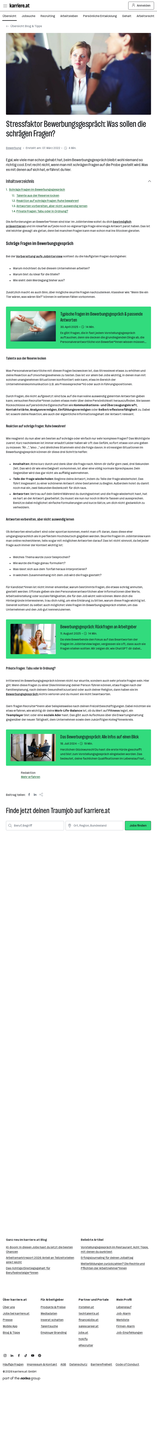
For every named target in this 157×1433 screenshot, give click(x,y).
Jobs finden (138, 825)
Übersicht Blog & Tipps (24, 26)
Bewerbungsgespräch (22, 694)
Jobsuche (28, 16)
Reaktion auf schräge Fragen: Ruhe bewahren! (47, 201)
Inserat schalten (52, 1320)
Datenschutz (78, 1364)
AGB (63, 1364)
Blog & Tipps (11, 1332)
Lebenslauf (123, 1307)
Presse (8, 1320)
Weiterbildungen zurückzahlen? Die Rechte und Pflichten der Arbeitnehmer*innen (113, 1266)
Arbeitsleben (69, 16)
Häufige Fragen (13, 1364)
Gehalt (126, 16)
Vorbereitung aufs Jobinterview (39, 256)
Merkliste (122, 1320)
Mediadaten (49, 1313)
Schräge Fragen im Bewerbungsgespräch (37, 189)
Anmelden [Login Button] (141, 5)
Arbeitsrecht (145, 16)
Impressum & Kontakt (42, 1364)
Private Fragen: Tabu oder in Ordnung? (42, 211)
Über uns (9, 1307)
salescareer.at (89, 1326)
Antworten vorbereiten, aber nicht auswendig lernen (51, 206)
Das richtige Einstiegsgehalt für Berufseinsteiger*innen (28, 1270)
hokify (83, 1339)
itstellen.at (86, 1307)
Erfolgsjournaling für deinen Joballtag (107, 1257)
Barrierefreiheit (101, 1364)
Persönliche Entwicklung (100, 16)
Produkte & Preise (53, 1307)
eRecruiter (86, 1345)
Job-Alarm (123, 1313)
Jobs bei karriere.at (16, 1313)
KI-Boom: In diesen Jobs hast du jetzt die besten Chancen (39, 1249)
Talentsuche (49, 1326)
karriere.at (20, 1371)
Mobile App (10, 1326)
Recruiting (48, 16)
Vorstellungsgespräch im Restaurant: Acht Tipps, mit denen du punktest (114, 1249)
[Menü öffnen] (5, 5)
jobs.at (83, 1332)
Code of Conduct (127, 1364)
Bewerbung (13, 148)
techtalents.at (89, 1313)
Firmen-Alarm (125, 1326)
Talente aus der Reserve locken (37, 195)
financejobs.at (89, 1320)
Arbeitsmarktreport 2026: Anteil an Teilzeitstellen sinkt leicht (40, 1260)
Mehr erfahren (30, 777)
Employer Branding (54, 1332)
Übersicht (9, 16)
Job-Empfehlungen (129, 1332)
